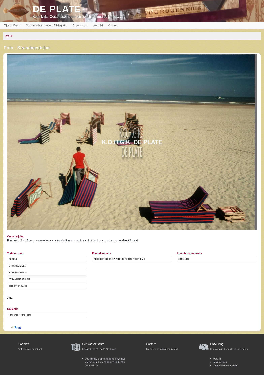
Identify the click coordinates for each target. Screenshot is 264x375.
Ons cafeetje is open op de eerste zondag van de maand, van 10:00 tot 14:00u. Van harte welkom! (105, 362)
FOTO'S (13, 259)
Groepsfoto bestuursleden (225, 365)
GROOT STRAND (18, 286)
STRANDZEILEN (17, 266)
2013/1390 (184, 259)
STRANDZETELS (18, 272)
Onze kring (78, 25)
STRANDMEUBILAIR (20, 279)
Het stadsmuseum (93, 344)
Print (18, 327)
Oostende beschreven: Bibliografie (46, 25)
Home (9, 35)
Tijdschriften (11, 25)
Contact (112, 25)
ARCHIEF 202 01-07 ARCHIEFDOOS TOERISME (119, 259)
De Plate (56, 9)
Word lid (98, 25)
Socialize (23, 344)
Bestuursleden (220, 362)
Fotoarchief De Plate (20, 315)
